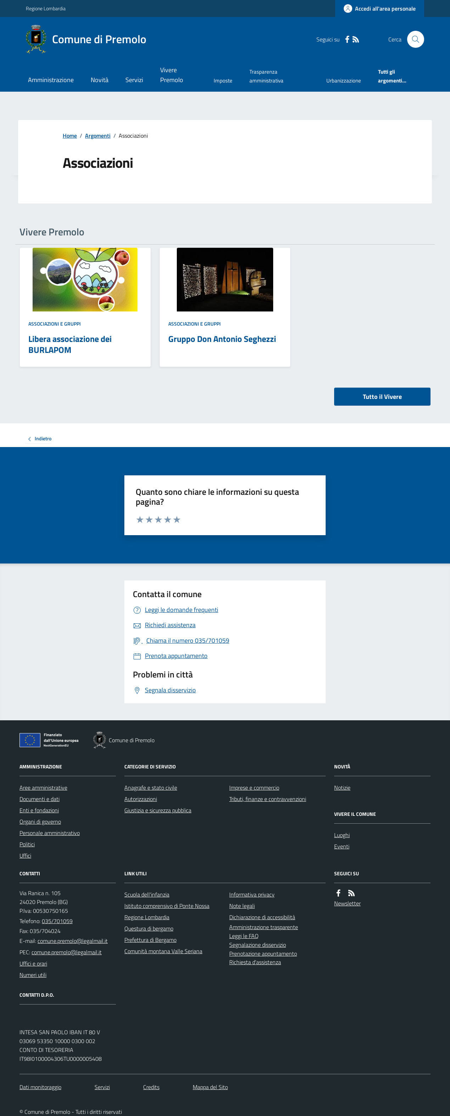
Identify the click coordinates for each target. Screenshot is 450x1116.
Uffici (25, 855)
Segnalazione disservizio (257, 944)
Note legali (242, 906)
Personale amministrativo (49, 833)
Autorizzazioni (140, 799)
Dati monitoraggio (40, 1087)
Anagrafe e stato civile (150, 787)
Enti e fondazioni (39, 810)
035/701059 (57, 921)
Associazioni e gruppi (54, 323)
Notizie (342, 787)
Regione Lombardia (46, 8)
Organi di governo (40, 821)
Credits (151, 1087)
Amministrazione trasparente (263, 927)
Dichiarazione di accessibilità (262, 917)
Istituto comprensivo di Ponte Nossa (166, 906)
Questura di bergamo (148, 928)
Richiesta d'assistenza (255, 962)
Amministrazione (51, 80)
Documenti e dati (39, 799)
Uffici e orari (33, 963)
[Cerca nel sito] (412, 39)
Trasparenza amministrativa (266, 76)
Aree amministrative (43, 787)
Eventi (341, 846)
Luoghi (342, 835)
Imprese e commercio (254, 787)
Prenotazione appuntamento (263, 953)
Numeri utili (32, 975)
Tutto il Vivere (382, 396)
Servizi (134, 80)
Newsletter (347, 903)
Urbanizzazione (343, 80)
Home (70, 135)
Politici (27, 844)
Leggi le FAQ (244, 936)
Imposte (223, 80)
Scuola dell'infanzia (146, 894)
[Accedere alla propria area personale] (379, 8)
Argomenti (98, 135)
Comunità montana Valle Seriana (163, 951)
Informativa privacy (252, 894)
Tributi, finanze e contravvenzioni (267, 799)
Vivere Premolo (171, 75)
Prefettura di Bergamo (150, 939)
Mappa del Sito (210, 1087)
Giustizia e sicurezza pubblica (157, 810)
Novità (99, 80)
